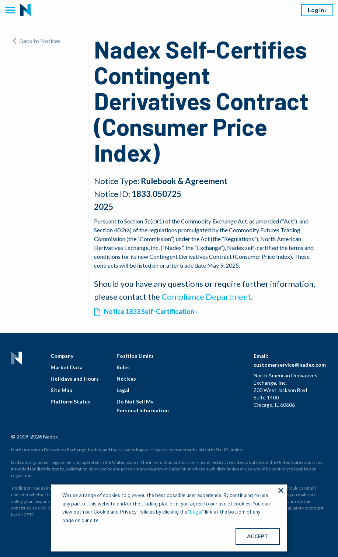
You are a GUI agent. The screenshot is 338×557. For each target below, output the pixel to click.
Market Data (66, 367)
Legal (122, 390)
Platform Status (70, 401)
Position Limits (135, 356)
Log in (316, 9)
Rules (123, 367)
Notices (126, 379)
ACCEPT (257, 536)
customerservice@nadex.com (290, 365)
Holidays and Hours (74, 379)
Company (61, 356)
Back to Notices (36, 40)
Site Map (61, 390)
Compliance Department (206, 297)
